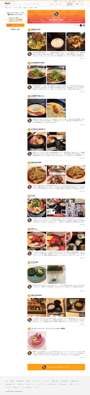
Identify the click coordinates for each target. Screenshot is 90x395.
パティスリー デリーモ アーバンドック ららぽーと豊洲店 (48, 328)
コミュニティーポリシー (41, 384)
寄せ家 (33, 195)
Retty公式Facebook (53, 384)
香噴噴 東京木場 (35, 29)
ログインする (15, 25)
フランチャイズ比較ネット (26, 387)
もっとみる (82, 248)
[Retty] (7, 4)
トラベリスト (37, 387)
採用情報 (71, 384)
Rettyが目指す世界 (19, 381)
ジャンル (65, 1)
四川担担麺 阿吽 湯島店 (37, 62)
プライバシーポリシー (36, 381)
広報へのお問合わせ (64, 381)
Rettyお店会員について (10, 384)
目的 (70, 1)
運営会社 (12, 381)
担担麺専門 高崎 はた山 (37, 96)
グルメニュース (81, 1)
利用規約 (27, 381)
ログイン (82, 3)
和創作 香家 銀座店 (36, 295)
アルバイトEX (8, 387)
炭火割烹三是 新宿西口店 (38, 129)
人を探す (55, 1)
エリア (61, 1)
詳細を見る (82, 58)
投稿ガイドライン (30, 384)
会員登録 (77, 3)
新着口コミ (74, 1)
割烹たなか (34, 229)
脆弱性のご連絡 (55, 381)
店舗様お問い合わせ (75, 381)
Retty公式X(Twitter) (63, 384)
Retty (7, 381)
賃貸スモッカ (16, 387)
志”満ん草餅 (34, 262)
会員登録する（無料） (15, 29)
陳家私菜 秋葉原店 (36, 162)
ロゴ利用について (21, 384)
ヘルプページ (78, 384)
